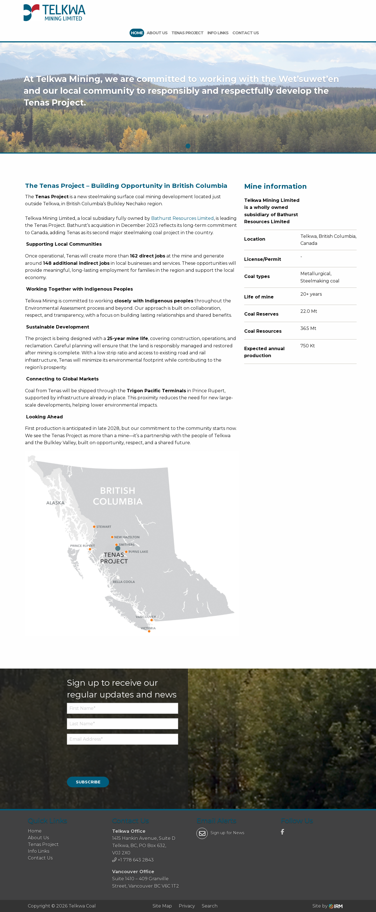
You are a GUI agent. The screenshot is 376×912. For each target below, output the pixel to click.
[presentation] (101, 758)
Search (210, 905)
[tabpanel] (188, 98)
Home (137, 32)
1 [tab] (188, 146)
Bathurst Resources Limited (182, 218)
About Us (157, 32)
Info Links (217, 32)
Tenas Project (187, 32)
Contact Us (245, 32)
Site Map (162, 905)
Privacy (187, 905)
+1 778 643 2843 (136, 860)
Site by (327, 905)
